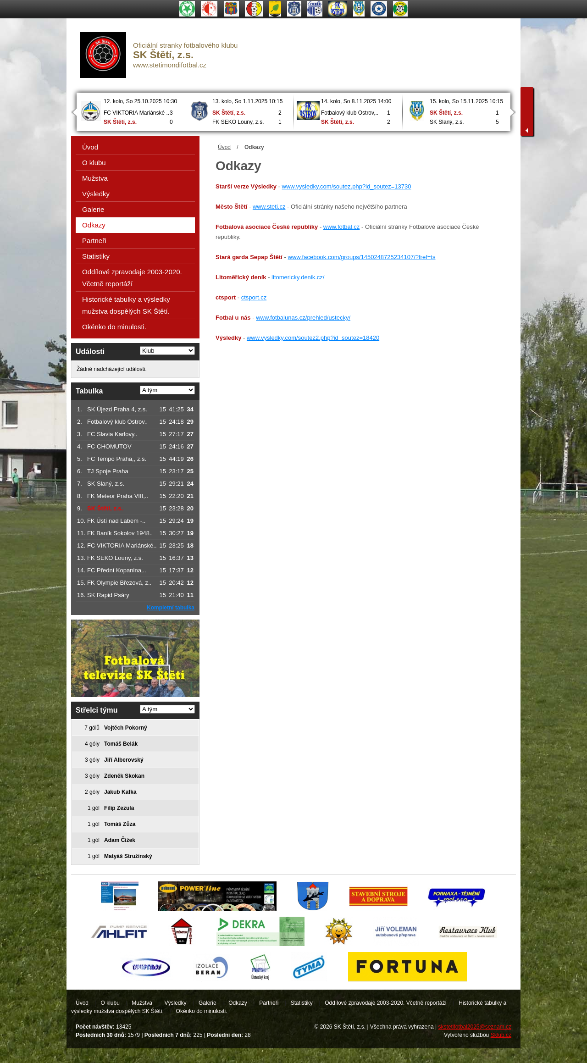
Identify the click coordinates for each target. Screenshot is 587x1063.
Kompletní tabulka (170, 607)
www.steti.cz (269, 206)
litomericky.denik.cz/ (297, 277)
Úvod (224, 147)
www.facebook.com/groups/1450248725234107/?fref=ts (362, 257)
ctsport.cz (254, 297)
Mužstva (95, 178)
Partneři (94, 240)
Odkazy (93, 225)
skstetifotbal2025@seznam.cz (474, 1027)
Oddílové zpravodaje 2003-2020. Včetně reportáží (132, 278)
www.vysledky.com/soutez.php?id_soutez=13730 (346, 186)
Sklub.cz (501, 1035)
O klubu (94, 162)
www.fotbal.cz (341, 226)
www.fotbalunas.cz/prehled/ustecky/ (303, 317)
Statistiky (96, 256)
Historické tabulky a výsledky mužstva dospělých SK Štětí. (126, 305)
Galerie (93, 209)
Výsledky (96, 194)
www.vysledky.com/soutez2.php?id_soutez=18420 (313, 337)
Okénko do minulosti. (114, 327)
